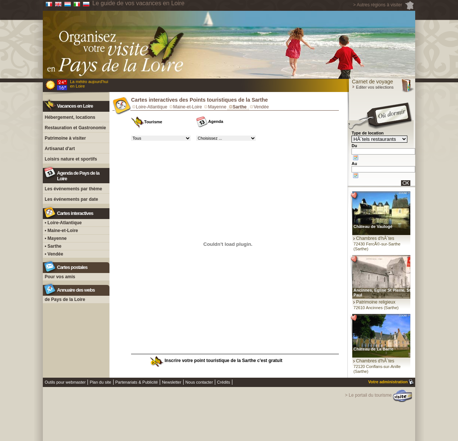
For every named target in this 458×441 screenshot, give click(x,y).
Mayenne (217, 107)
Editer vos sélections (373, 87)
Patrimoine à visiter (65, 138)
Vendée (261, 107)
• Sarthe (53, 246)
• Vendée (54, 254)
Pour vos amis (60, 276)
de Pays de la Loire (65, 299)
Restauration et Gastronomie (75, 127)
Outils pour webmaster (65, 382)
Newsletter (171, 382)
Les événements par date (71, 199)
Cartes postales (72, 267)
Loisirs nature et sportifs (71, 159)
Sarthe (240, 107)
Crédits (223, 382)
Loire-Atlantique (151, 107)
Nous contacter (199, 382)
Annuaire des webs (76, 290)
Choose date (356, 158)
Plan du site (100, 382)
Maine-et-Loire (187, 107)
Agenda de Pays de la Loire (78, 175)
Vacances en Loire (75, 106)
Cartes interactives (75, 213)
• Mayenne (56, 238)
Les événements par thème (73, 188)
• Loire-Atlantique (63, 222)
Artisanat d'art (60, 148)
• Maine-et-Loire (61, 230)
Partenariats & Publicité (136, 382)
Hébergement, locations (70, 117)
